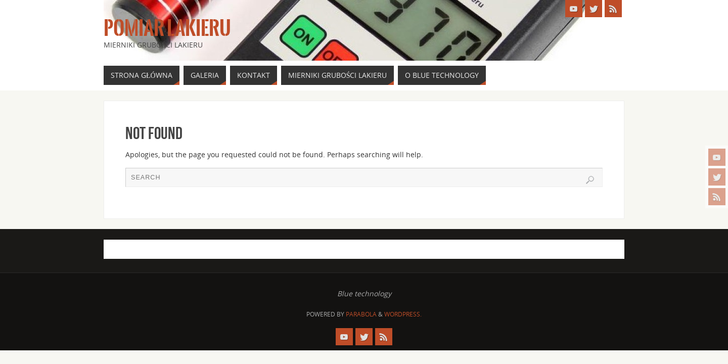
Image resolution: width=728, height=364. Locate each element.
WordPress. (403, 314)
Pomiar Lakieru (167, 28)
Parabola (361, 314)
